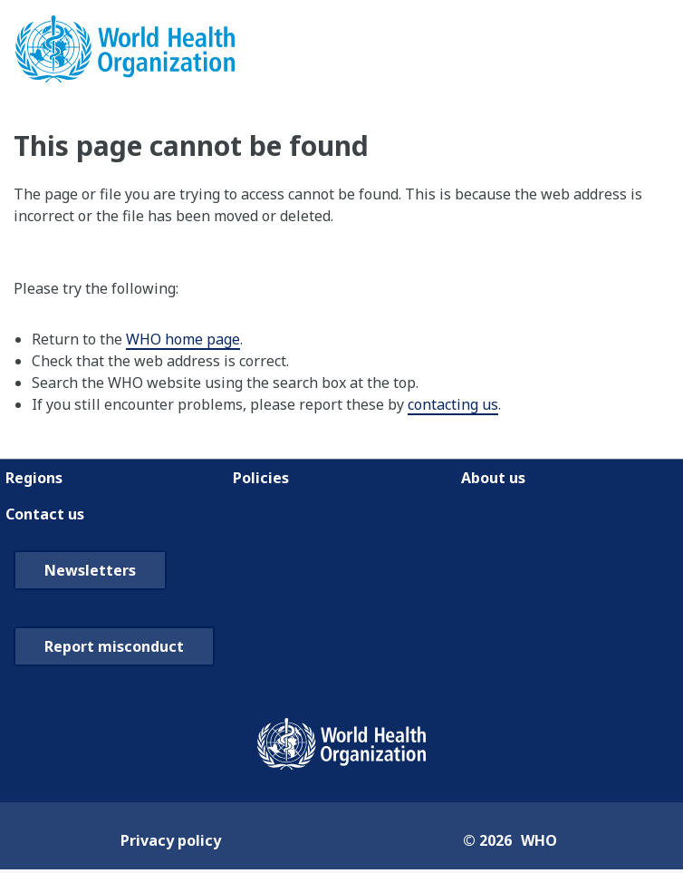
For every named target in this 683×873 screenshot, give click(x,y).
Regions (34, 478)
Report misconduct (114, 646)
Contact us (44, 514)
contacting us (453, 404)
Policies (261, 478)
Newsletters (90, 570)
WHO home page (183, 339)
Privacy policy (170, 840)
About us (493, 478)
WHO (539, 840)
